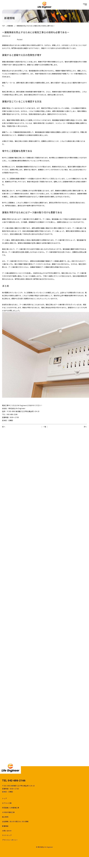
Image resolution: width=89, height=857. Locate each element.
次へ (85, 427)
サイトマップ (7, 835)
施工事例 (5, 817)
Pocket (19, 39)
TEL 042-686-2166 (14, 780)
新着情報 (10, 26)
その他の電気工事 (8, 812)
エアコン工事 (7, 803)
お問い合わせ (7, 831)
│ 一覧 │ (44, 427)
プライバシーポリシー (10, 840)
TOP (3, 26)
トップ (4, 798)
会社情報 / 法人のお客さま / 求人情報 (15, 821)
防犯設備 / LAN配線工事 (10, 808)
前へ (3, 427)
